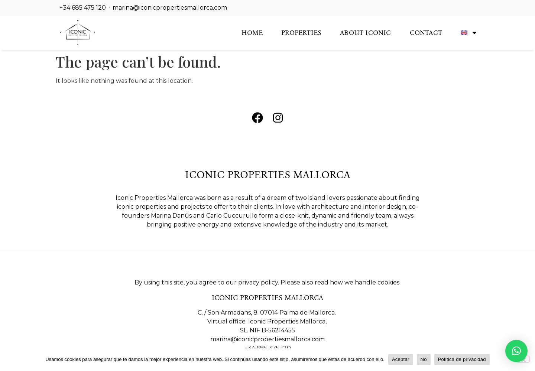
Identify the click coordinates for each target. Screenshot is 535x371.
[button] (516, 351)
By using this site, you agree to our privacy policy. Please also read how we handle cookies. (267, 282)
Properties (301, 33)
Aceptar (400, 359)
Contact (426, 33)
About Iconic (365, 33)
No (424, 359)
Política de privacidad (462, 359)
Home (252, 33)
